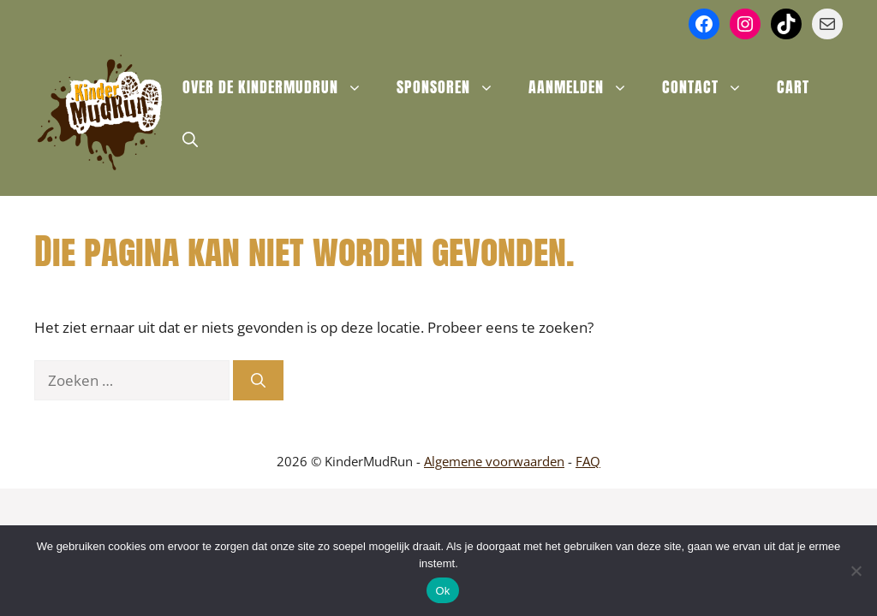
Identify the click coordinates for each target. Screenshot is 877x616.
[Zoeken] (258, 380)
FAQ (588, 461)
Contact (711, 87)
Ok (442, 590)
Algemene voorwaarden (494, 461)
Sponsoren (454, 87)
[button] (190, 138)
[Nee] (855, 570)
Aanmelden (586, 87)
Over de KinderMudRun (280, 87)
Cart (793, 86)
